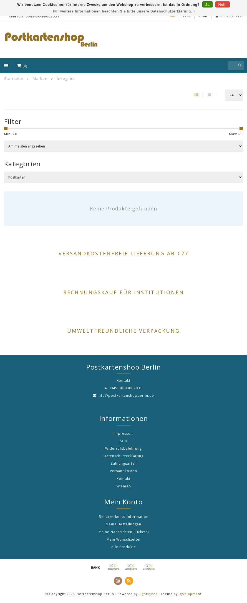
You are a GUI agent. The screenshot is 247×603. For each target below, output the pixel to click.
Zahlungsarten (123, 463)
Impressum (124, 433)
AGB (123, 441)
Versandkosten (123, 471)
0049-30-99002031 (125, 388)
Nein (222, 5)
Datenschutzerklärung (123, 456)
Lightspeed (148, 594)
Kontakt (123, 478)
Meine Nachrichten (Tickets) (124, 532)
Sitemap (123, 486)
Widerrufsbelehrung (123, 448)
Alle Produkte (123, 547)
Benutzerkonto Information (123, 516)
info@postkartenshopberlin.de (126, 395)
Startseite (13, 78)
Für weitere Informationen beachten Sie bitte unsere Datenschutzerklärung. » (124, 11)
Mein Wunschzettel (123, 539)
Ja (207, 5)
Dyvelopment (190, 594)
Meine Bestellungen (123, 524)
